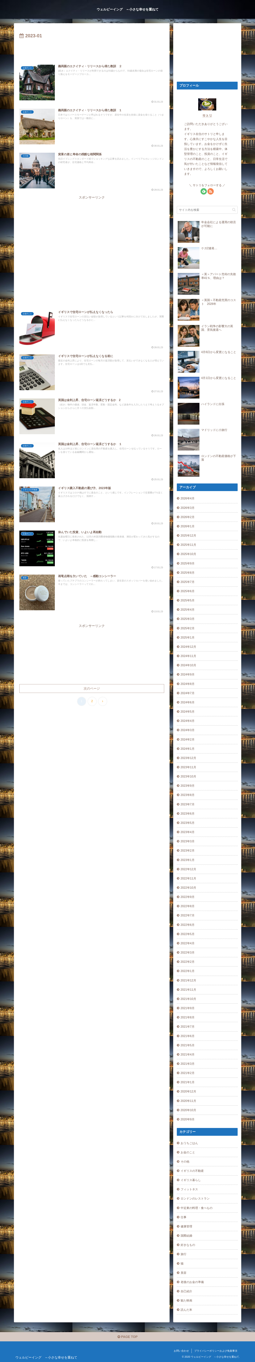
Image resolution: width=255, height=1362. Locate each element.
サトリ (207, 115)
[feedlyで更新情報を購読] (204, 191)
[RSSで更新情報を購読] (210, 191)
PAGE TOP (127, 1337)
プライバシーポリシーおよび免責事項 (215, 1350)
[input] (207, 210)
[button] (234, 210)
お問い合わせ (181, 1350)
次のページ (92, 688)
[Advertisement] (91, 50)
